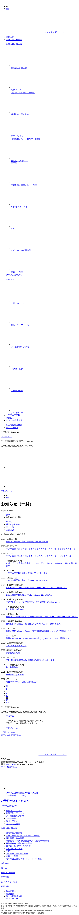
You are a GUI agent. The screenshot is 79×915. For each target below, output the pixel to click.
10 (7, 696)
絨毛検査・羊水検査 (44, 104)
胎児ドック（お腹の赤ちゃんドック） (44, 82)
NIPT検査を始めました (16, 645)
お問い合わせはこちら (11, 735)
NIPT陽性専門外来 (44, 197)
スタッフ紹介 (44, 381)
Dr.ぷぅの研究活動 (14, 420)
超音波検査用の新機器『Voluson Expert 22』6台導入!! (29, 595)
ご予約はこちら (8, 732)
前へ (8, 686)
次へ (8, 702)
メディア (10, 530)
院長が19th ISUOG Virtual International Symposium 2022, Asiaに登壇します (38, 638)
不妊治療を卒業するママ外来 (44, 175)
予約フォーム (7, 491)
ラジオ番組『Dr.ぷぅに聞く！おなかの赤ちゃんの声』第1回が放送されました (41, 556)
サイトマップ (12, 428)
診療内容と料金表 (14, 40)
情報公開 (10, 894)
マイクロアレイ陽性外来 (44, 240)
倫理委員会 (11, 891)
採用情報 (5, 886)
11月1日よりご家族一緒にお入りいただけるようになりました (33, 624)
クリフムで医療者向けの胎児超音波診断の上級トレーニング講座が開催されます (42, 617)
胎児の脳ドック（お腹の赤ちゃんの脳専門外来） (44, 128)
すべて (9, 522)
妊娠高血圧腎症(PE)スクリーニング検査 (24, 859)
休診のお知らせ (13, 653)
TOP (8, 515)
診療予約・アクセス (44, 315)
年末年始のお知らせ (15, 609)
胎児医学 (10, 418)
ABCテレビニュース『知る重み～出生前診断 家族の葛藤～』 (33, 602)
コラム (4, 868)
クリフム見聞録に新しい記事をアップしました (27, 542)
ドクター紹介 (44, 359)
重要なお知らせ (13, 524)
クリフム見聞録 (13, 415)
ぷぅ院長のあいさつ (44, 337)
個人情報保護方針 (14, 425)
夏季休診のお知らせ (15, 674)
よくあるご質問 (44, 403)
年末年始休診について (16, 667)
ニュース (10, 527)
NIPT (44, 219)
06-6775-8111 (6, 437)
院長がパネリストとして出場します (22, 682)
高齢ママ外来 (44, 262)
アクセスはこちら (9, 767)
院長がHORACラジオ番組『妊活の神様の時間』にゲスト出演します (36, 588)
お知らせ (10, 37)
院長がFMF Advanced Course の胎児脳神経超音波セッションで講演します (38, 631)
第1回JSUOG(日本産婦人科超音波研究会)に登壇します (30, 660)
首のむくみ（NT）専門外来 (44, 152)
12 (7, 700)
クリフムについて (14, 275)
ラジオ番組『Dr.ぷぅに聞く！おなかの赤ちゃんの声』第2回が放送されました (41, 549)
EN (7, 8)
